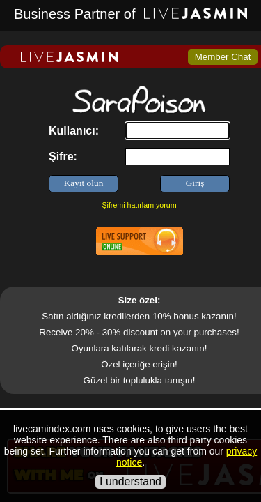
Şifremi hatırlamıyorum (139, 205)
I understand (130, 481)
